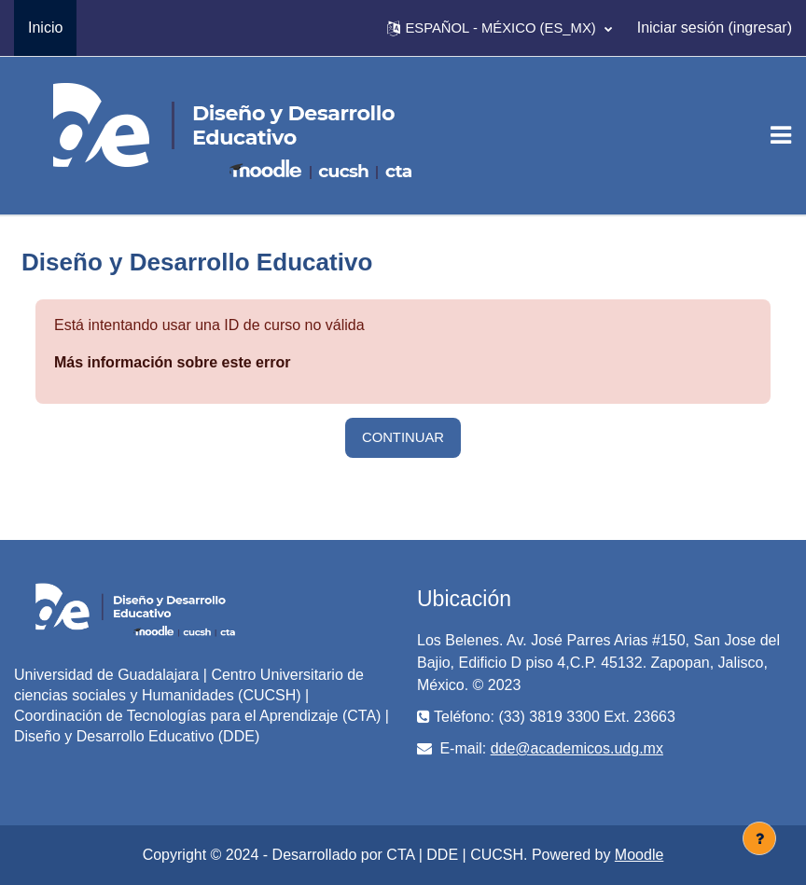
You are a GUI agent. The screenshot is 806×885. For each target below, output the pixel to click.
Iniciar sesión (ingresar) (714, 27)
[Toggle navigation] (781, 135)
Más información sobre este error (172, 362)
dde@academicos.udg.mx (577, 748)
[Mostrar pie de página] (759, 838)
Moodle (639, 855)
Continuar (403, 437)
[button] (499, 28)
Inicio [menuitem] (45, 27)
